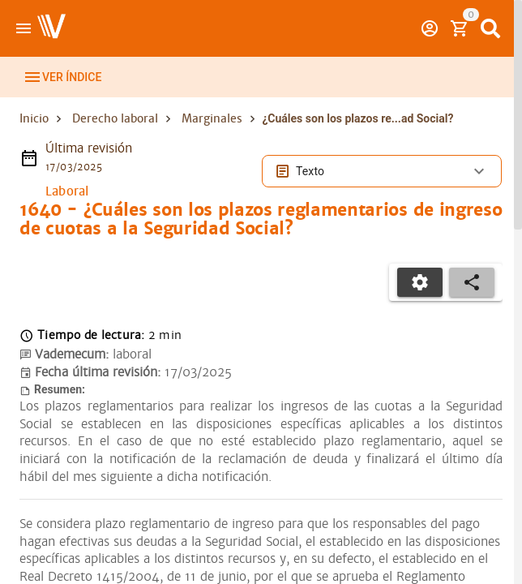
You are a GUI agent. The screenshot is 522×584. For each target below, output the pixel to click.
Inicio (34, 136)
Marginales (212, 136)
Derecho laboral (115, 136)
